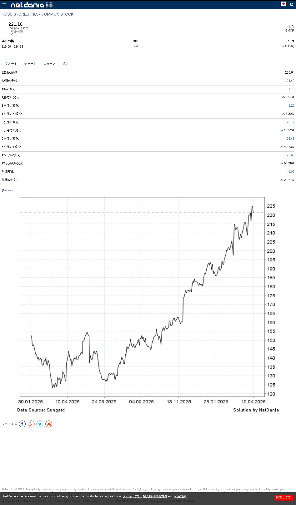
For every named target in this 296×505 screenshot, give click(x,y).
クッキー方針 (132, 496)
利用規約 (180, 496)
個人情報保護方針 (155, 496)
